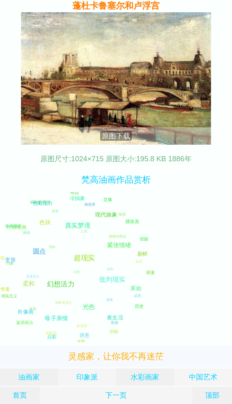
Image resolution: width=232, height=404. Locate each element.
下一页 (116, 395)
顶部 (212, 395)
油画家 (29, 377)
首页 (20, 395)
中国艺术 (203, 377)
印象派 (87, 377)
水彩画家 (145, 377)
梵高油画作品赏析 (116, 180)
